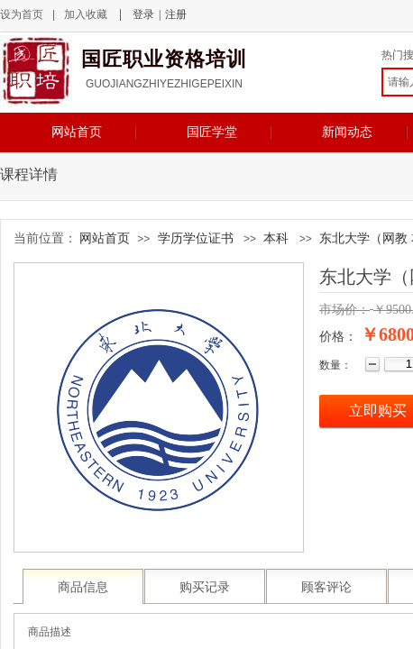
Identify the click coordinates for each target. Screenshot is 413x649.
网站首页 (76, 132)
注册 (176, 14)
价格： (338, 336)
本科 (276, 238)
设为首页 (21, 14)
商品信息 (83, 587)
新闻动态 (347, 132)
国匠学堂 (212, 132)
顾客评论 (326, 587)
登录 (143, 14)
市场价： (344, 309)
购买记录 (204, 587)
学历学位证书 (196, 238)
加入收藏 (85, 14)
